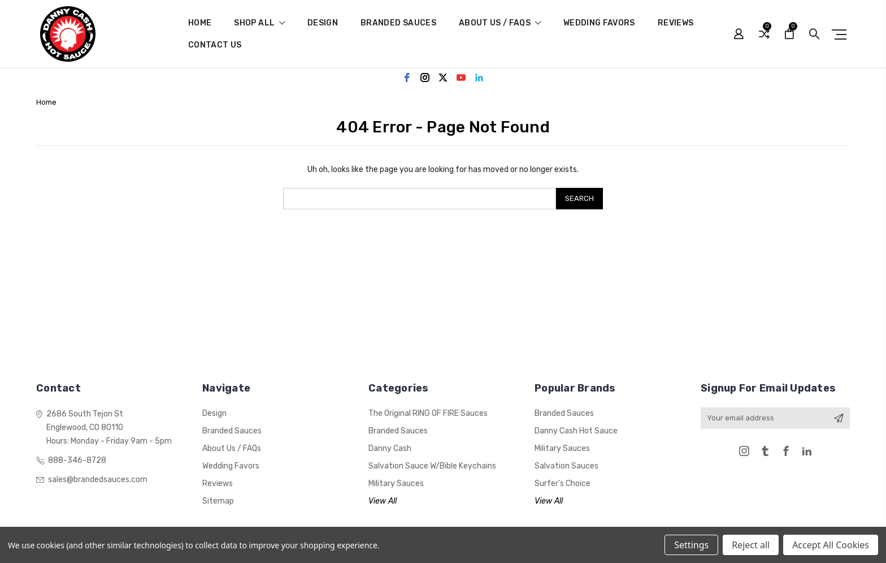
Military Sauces (396, 483)
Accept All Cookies (830, 545)
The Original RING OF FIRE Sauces (428, 413)
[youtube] (461, 77)
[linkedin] (479, 77)
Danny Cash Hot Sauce (576, 431)
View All (382, 501)
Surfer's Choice (562, 483)
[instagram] (425, 77)
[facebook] (407, 77)
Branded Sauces (398, 23)
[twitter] (443, 77)
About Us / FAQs (500, 23)
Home (199, 23)
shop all (259, 23)
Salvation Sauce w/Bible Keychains (432, 466)
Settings (691, 545)
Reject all (751, 545)
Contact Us (215, 45)
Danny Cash (389, 448)
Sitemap (218, 501)
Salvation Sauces (566, 466)
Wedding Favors (599, 23)
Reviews (675, 23)
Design (322, 23)
